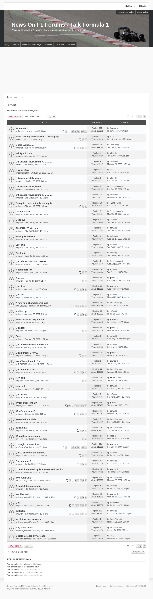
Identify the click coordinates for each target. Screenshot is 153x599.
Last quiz (20, 245)
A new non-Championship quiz (32, 303)
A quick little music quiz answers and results (39, 469)
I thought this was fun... (28, 444)
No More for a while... (27, 419)
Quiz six (20, 278)
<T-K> (20, 439)
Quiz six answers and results (31, 261)
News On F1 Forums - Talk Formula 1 (60, 25)
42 (82, 131)
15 (72, 447)
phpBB (20, 586)
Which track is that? (26, 403)
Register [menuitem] (130, 6)
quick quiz (21, 428)
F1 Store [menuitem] (71, 44)
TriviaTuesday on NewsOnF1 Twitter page (37, 136)
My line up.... (22, 311)
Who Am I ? (22, 128)
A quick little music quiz (28, 486)
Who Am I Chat (23, 478)
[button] (144, 116)
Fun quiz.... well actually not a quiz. (34, 203)
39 (72, 131)
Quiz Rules (21, 394)
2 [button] (140, 116)
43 (85, 131)
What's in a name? (25, 411)
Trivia (11, 105)
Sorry (19, 336)
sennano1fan (23, 173)
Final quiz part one (25, 236)
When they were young (28, 436)
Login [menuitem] (142, 6)
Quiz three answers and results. (32, 344)
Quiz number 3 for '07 (27, 353)
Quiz (18, 502)
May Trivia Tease (24, 527)
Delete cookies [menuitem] (116, 586)
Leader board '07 (24, 211)
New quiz (20, 378)
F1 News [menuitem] (48, 44)
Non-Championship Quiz (29, 361)
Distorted (20, 511)
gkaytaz (113, 278)
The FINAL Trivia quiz (27, 228)
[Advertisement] (76, 69)
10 (85, 406)
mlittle (20, 148)
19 (85, 447)
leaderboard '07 (24, 269)
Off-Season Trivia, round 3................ (34, 178)
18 (82, 447)
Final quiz (21, 253)
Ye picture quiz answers (28, 519)
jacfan (24, 110)
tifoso (112, 436)
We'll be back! (23, 494)
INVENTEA (37, 589)
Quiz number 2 (23, 461)
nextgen (47, 589)
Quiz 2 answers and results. (30, 452)
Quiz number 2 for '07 (27, 369)
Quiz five (20, 286)
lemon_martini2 (34, 110)
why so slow (22, 170)
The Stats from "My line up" (30, 319)
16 (75, 447)
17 (79, 447)
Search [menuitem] (16, 44)
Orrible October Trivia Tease (30, 536)
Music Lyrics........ (25, 145)
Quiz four (20, 328)
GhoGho (113, 145)
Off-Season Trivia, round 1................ (34, 195)
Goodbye (20, 220)
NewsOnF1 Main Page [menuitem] (31, 44)
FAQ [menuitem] (7, 44)
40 (75, 131)
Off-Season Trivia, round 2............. (33, 186)
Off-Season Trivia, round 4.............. (34, 161)
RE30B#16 (114, 203)
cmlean (113, 161)
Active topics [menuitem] (142, 12)
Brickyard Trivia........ (26, 153)
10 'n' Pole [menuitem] (60, 44)
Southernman (115, 186)
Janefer (113, 128)
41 (79, 131)
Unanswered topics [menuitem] (126, 12)
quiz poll (20, 386)
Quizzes (20, 294)
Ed (19, 110)
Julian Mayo (115, 303)
